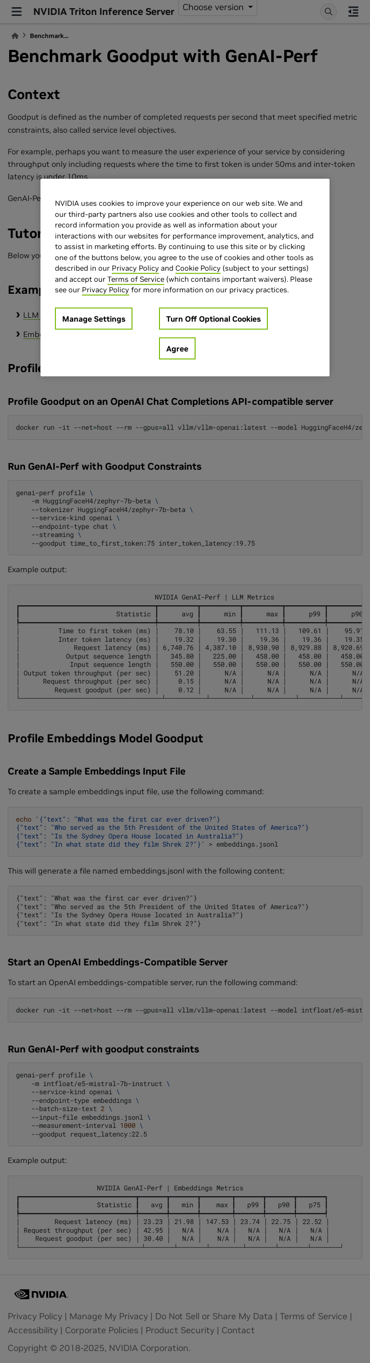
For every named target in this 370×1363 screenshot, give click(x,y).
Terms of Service (135, 278)
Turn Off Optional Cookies (213, 318)
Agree (177, 348)
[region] (185, 277)
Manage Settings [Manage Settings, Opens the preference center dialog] (93, 318)
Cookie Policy (198, 268)
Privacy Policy (135, 268)
